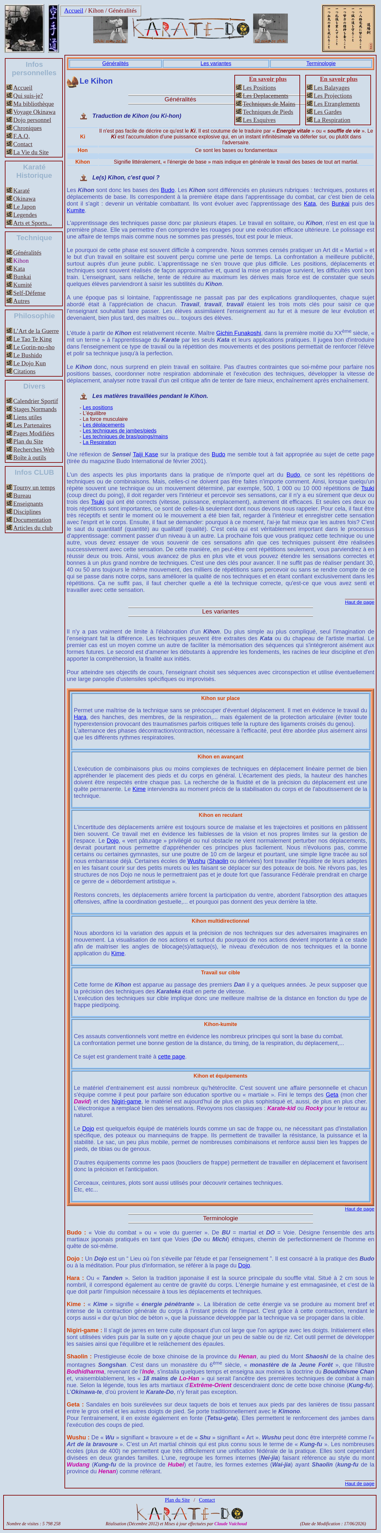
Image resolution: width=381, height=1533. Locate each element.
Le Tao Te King (32, 339)
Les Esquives (259, 120)
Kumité (22, 284)
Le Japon (24, 206)
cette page (171, 1056)
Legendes (25, 214)
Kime (139, 789)
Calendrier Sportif (35, 401)
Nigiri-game (126, 1101)
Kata (19, 268)
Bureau (22, 495)
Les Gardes (328, 111)
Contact (23, 144)
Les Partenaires (32, 425)
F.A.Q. (21, 136)
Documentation (32, 519)
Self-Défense (29, 292)
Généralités (123, 10)
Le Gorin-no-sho (33, 347)
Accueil (73, 10)
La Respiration (332, 120)
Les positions (98, 407)
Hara (80, 717)
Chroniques (27, 128)
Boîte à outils (29, 457)
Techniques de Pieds (268, 111)
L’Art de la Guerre (36, 331)
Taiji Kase (145, 454)
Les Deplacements (265, 95)
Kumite (76, 210)
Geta (332, 1094)
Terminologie (321, 63)
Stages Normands (35, 409)
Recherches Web (33, 449)
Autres (21, 301)
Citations (24, 371)
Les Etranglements (337, 103)
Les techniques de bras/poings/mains (125, 436)
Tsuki (367, 488)
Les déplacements (104, 425)
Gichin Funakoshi (238, 333)
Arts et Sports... (32, 222)
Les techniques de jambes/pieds (120, 430)
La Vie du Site (31, 152)
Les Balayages (331, 87)
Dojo (113, 841)
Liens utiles (27, 417)
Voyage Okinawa (34, 111)
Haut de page (359, 602)
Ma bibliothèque (33, 103)
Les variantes (215, 63)
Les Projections (333, 95)
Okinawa (24, 198)
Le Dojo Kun (29, 363)
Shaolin (218, 861)
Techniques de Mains (269, 103)
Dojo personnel (32, 120)
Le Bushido (27, 355)
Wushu (196, 861)
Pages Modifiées (33, 433)
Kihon (96, 10)
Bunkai (22, 276)
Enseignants (28, 503)
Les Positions (259, 87)
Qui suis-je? (28, 95)
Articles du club (33, 527)
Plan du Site (28, 441)
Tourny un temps (34, 487)
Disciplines (27, 511)
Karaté (21, 190)
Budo (167, 190)
